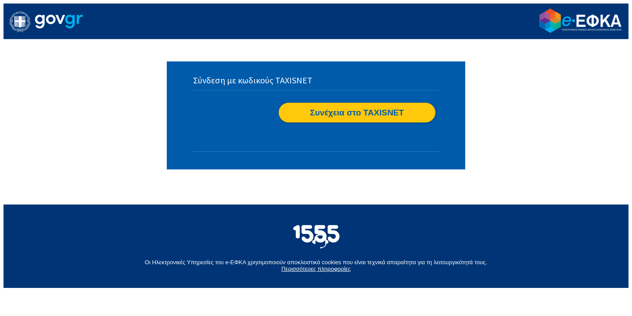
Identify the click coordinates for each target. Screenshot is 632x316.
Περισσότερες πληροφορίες (316, 269)
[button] (357, 112)
